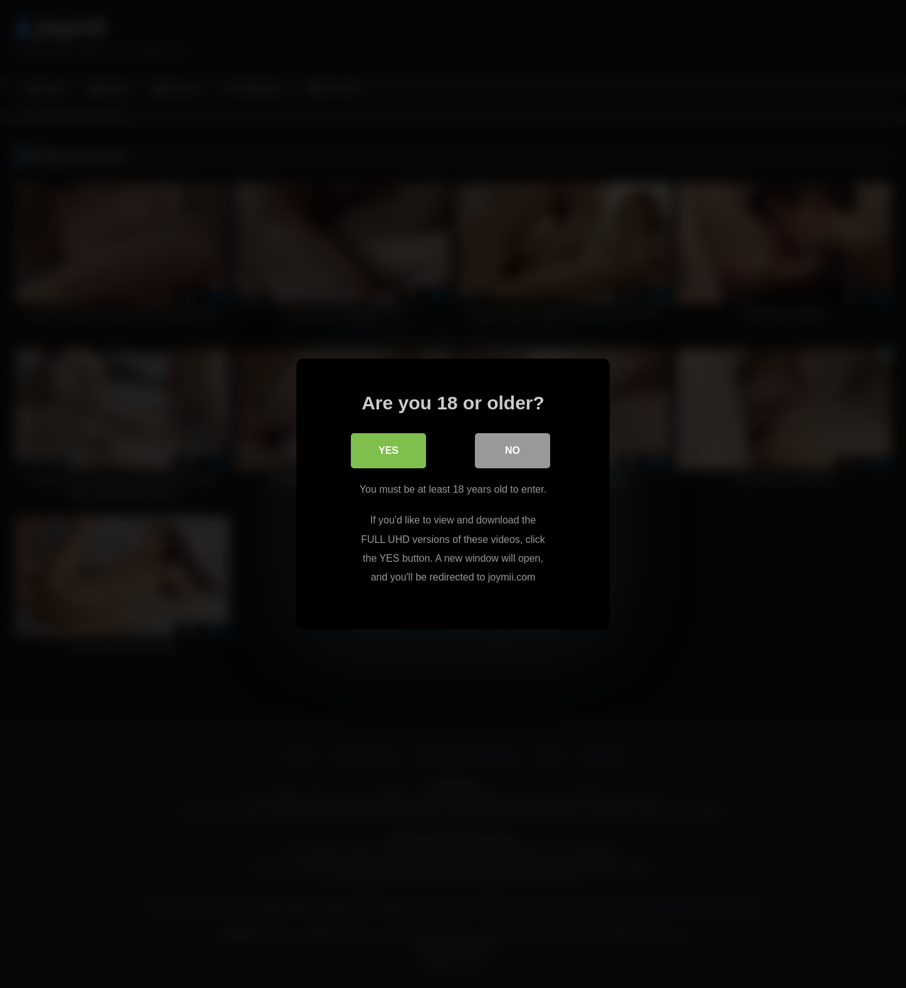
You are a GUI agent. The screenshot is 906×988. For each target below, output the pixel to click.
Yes (388, 450)
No (512, 450)
